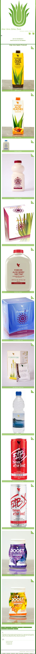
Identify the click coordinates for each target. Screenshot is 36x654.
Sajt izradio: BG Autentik (22, 651)
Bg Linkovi (8, 653)
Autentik (31, 653)
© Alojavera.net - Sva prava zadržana (30, 651)
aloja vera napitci (4, 628)
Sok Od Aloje (16, 628)
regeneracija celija (10, 628)
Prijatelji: (4, 653)
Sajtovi (17, 653)
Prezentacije (21, 653)
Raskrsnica (13, 653)
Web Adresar (26, 653)
